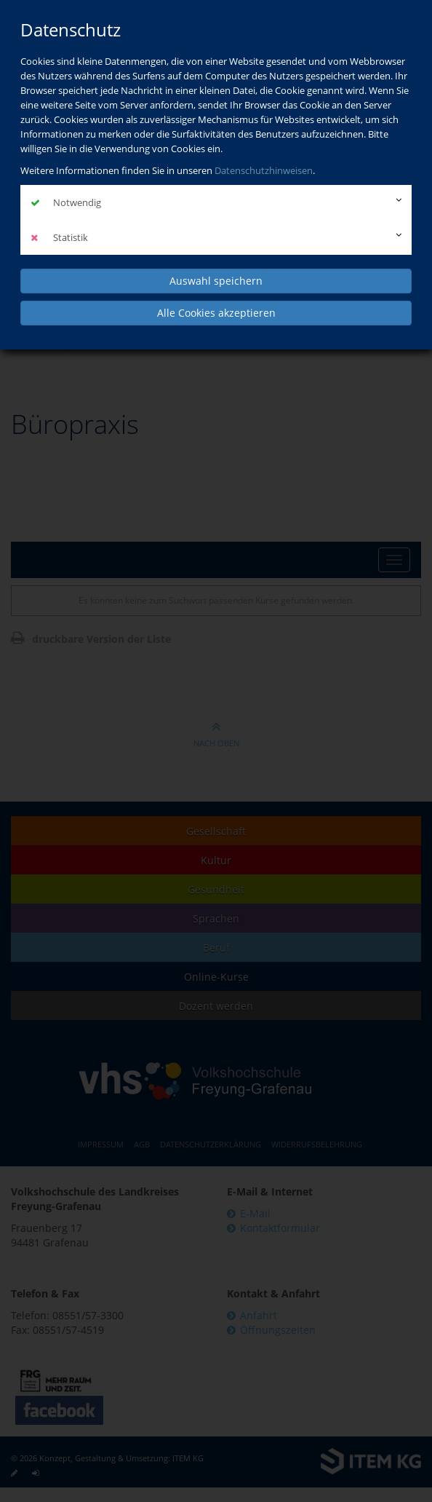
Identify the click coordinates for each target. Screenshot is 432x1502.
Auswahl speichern (216, 281)
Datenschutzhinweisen (264, 170)
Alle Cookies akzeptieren (216, 313)
